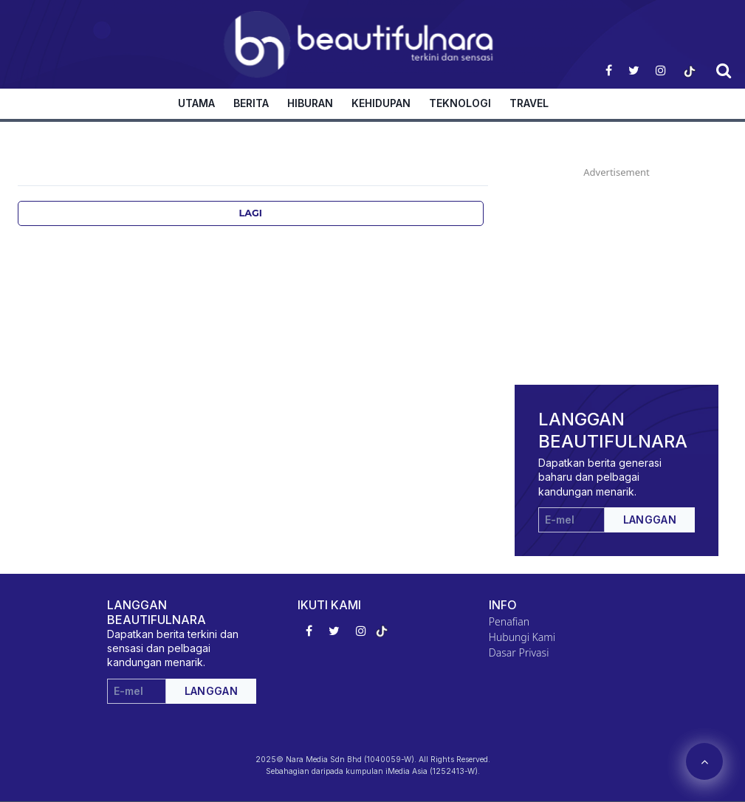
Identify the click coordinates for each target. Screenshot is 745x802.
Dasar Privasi (519, 652)
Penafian (509, 621)
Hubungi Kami (522, 637)
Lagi (251, 213)
